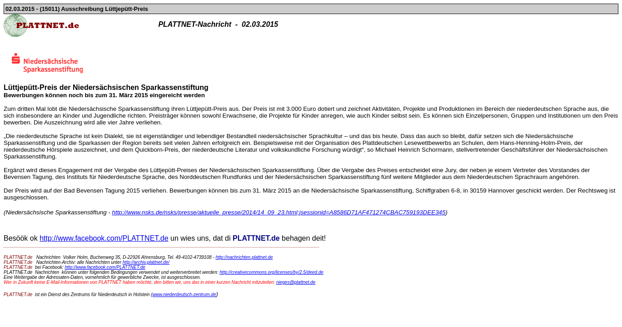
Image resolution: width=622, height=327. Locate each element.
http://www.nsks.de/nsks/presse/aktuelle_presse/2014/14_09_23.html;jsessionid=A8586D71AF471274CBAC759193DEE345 (279, 212)
